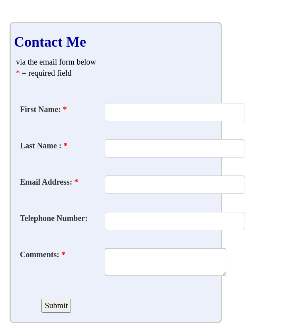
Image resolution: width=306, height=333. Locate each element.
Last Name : (43, 145)
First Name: (43, 109)
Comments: (42, 254)
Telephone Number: (54, 218)
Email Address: (49, 181)
